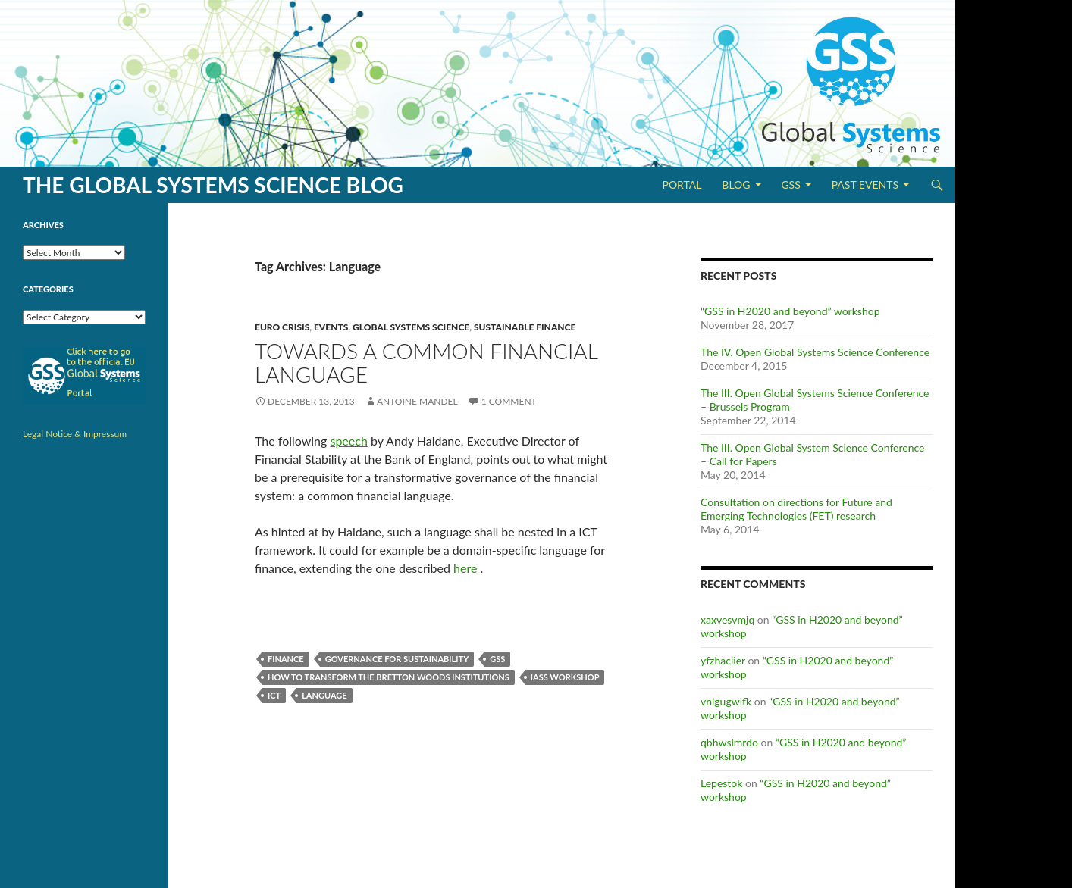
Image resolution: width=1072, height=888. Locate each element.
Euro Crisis (282, 327)
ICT (274, 695)
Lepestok (721, 783)
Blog (736, 184)
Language (324, 695)
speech (348, 440)
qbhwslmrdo (729, 742)
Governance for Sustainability (397, 659)
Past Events (865, 184)
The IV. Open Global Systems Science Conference (815, 352)
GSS (790, 184)
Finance (286, 659)
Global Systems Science (411, 327)
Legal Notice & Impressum (75, 433)
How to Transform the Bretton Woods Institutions (388, 677)
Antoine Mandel (417, 401)
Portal (681, 184)
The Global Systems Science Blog (213, 185)
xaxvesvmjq (727, 619)
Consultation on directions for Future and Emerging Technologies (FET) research (796, 509)
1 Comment (509, 401)
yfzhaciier (723, 660)
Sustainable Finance (525, 327)
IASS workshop (565, 677)
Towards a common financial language (426, 362)
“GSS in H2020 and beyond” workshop (790, 311)
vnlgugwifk (726, 701)
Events (331, 327)
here (465, 568)
